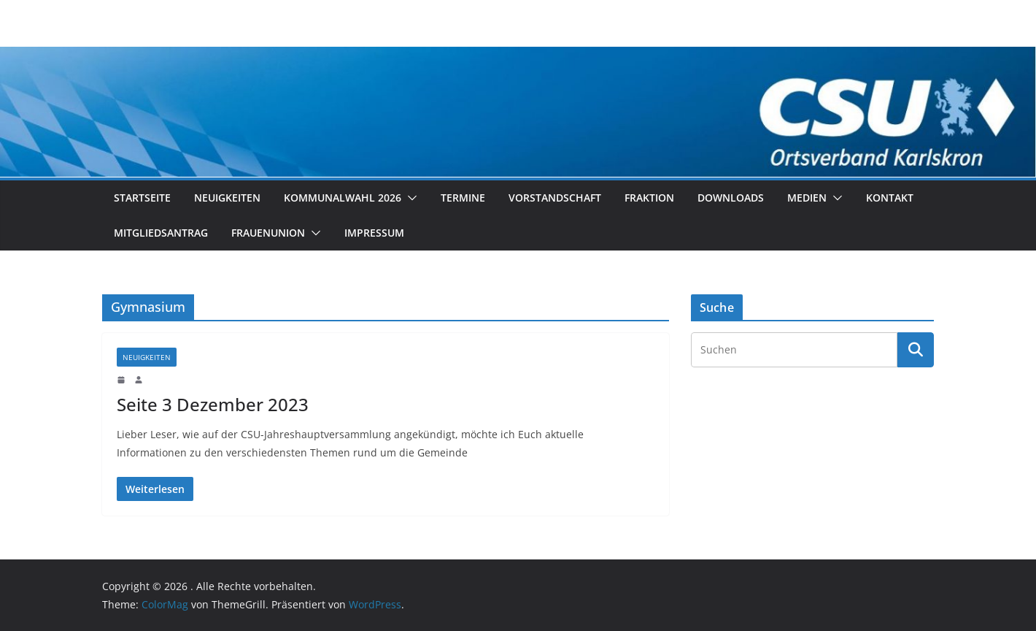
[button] (409, 198)
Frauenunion (268, 233)
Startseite (142, 197)
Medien (807, 197)
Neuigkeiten (227, 197)
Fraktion (649, 197)
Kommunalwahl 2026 (342, 197)
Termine (463, 197)
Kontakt (889, 197)
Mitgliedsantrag (161, 233)
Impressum (374, 233)
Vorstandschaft (555, 197)
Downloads (730, 197)
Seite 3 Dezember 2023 (213, 404)
